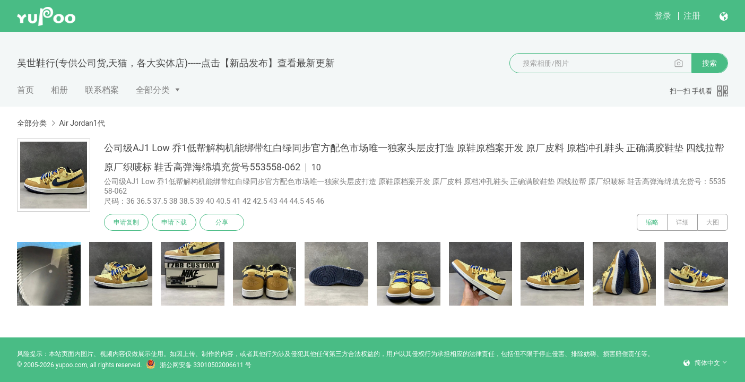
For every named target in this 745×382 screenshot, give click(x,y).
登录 (662, 16)
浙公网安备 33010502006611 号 (198, 365)
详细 (682, 222)
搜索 (709, 63)
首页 (25, 90)
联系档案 (102, 90)
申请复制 (126, 222)
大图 (712, 222)
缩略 (652, 222)
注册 (691, 16)
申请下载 (174, 222)
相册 (59, 90)
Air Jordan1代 (82, 123)
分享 (221, 222)
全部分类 (153, 90)
